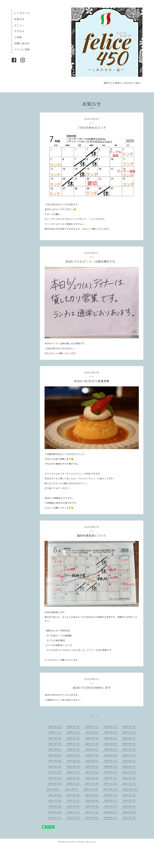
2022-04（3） (111, 777)
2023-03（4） (92, 766)
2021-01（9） (111, 795)
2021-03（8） (74, 795)
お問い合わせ (22, 43)
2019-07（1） (55, 817)
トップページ (22, 13)
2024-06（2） (92, 749)
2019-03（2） (129, 817)
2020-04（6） (92, 806)
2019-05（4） (92, 817)
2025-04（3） (92, 738)
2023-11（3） (129, 755)
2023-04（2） (74, 766)
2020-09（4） (92, 800)
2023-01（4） (129, 766)
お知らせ (19, 19)
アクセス (19, 31)
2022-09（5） (111, 772)
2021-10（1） (129, 783)
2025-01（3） (55, 743)
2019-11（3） (92, 812)
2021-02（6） (92, 795)
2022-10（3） (92, 772)
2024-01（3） (92, 755)
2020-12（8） (129, 795)
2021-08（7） (72, 789)
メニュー (19, 25)
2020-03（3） (111, 806)
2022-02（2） (55, 783)
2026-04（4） (55, 726)
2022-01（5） (74, 783)
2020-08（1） (111, 800)
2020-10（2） (74, 800)
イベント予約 (22, 49)
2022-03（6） (129, 777)
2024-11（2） (92, 743)
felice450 (69, 841)
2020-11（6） (55, 800)
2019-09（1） (111, 812)
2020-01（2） (55, 812)
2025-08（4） (111, 732)
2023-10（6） (55, 760)
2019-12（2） (74, 812)
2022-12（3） (55, 772)
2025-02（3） (129, 738)
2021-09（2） (53, 789)
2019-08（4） (129, 812)
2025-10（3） (74, 732)
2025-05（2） (74, 738)
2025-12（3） (129, 726)
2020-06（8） (55, 806)
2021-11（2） (111, 783)
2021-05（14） (130, 789)
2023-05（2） (55, 766)
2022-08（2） (129, 772)
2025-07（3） (129, 732)
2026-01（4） (111, 726)
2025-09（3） (92, 732)
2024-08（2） (55, 749)
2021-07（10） (91, 789)
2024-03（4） (55, 755)
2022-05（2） (92, 777)
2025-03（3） (111, 738)
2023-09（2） (74, 760)
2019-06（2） (74, 817)
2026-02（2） (92, 726)
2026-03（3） (74, 726)
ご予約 (18, 37)
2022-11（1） (74, 772)
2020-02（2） (129, 806)
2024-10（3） (111, 743)
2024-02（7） (74, 755)
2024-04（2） (129, 749)
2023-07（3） (111, 760)
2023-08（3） (92, 760)
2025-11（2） (55, 732)
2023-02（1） (111, 766)
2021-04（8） (55, 795)
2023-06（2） (129, 760)
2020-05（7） (74, 806)
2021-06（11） (111, 789)
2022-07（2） (55, 777)
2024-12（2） (74, 743)
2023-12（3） (111, 755)
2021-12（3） (92, 783)
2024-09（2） (129, 743)
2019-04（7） (111, 817)
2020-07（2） (129, 800)
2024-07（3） (74, 749)
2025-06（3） (55, 738)
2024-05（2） (111, 749)
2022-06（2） (74, 777)
